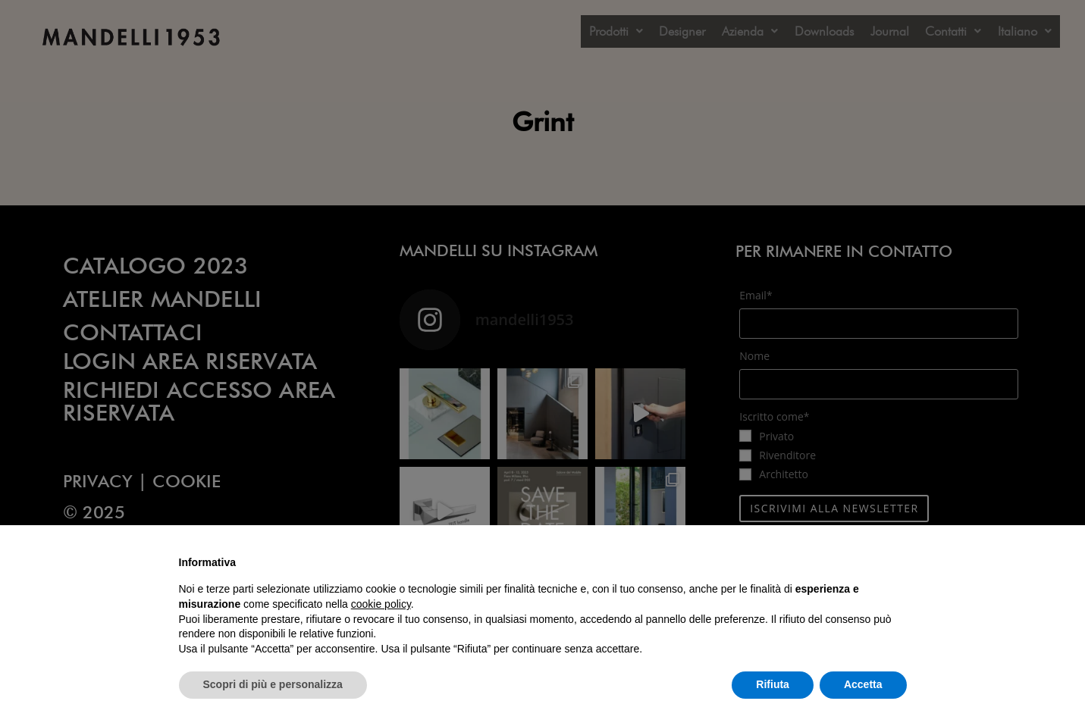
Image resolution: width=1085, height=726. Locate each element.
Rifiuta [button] (772, 684)
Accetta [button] (863, 684)
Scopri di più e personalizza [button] (273, 684)
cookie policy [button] (381, 604)
